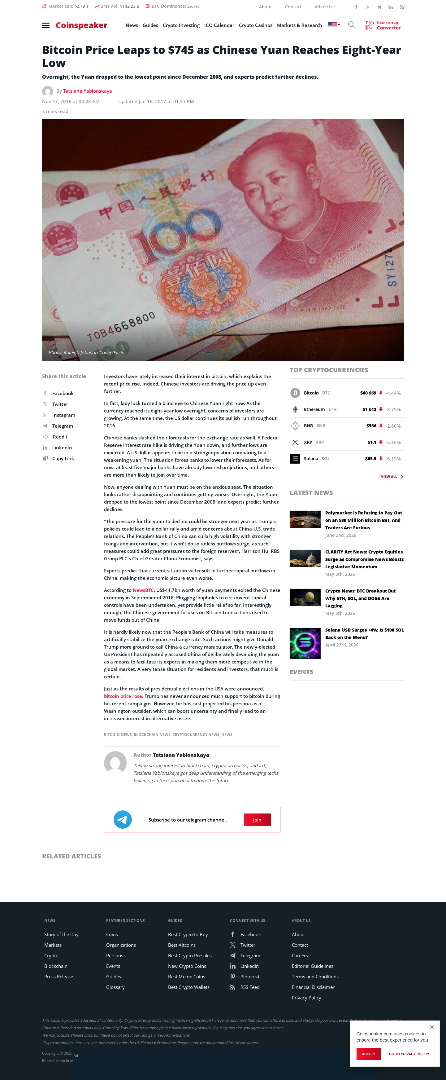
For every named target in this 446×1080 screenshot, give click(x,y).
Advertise (325, 7)
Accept (369, 1054)
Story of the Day (61, 934)
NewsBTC (143, 590)
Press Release (58, 976)
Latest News (311, 492)
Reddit (55, 437)
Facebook (58, 393)
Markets (53, 945)
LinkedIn (57, 447)
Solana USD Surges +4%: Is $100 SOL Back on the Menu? (364, 633)
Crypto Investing (181, 25)
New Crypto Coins (187, 966)
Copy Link (58, 458)
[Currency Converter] (382, 25)
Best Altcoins (182, 945)
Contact (293, 7)
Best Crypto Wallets (189, 987)
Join (257, 820)
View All (389, 476)
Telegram (58, 426)
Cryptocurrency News (195, 734)
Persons (114, 955)
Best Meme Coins (186, 976)
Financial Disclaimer (313, 987)
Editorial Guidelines (312, 966)
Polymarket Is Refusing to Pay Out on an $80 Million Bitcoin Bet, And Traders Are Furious (363, 520)
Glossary (115, 987)
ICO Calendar (219, 25)
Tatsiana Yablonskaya (87, 91)
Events (302, 672)
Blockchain (55, 966)
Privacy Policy (306, 997)
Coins (112, 934)
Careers (300, 955)
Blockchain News (152, 734)
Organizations (121, 945)
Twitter (55, 404)
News (132, 25)
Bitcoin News (118, 734)
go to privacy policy (409, 1054)
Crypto (51, 955)
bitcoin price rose (123, 696)
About (265, 7)
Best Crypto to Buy (188, 934)
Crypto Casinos (255, 25)
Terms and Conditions (315, 976)
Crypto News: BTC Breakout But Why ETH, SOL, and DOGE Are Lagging (360, 598)
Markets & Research (299, 25)
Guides (150, 25)
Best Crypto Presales (190, 955)
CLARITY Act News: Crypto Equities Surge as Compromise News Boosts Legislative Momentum (364, 559)
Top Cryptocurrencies (329, 370)
